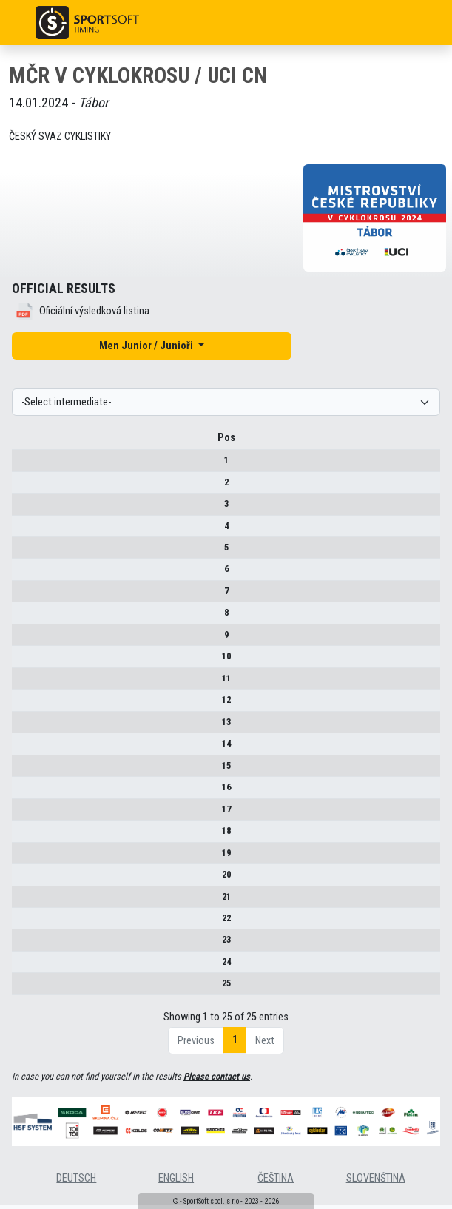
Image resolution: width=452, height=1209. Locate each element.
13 (23, 727)
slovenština (375, 1183)
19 (23, 857)
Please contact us (216, 1081)
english (176, 1183)
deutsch (76, 1183)
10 (23, 661)
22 (23, 923)
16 (23, 792)
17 (23, 814)
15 (23, 770)
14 (23, 748)
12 (23, 704)
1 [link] (234, 1045)
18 (23, 835)
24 (23, 966)
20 (23, 879)
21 (23, 901)
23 (23, 945)
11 (23, 683)
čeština (275, 1183)
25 (23, 988)
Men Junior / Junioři (147, 346)
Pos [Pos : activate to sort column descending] (24, 443)
